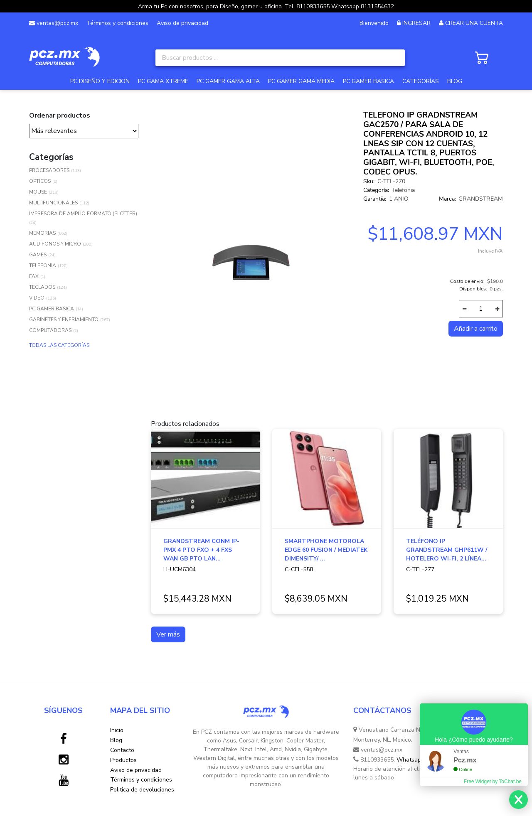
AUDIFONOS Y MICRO (55, 244)
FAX (34, 276)
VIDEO (36, 298)
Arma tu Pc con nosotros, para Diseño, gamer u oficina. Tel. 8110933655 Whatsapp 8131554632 (266, 6)
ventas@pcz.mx (53, 23)
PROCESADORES (49, 170)
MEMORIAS (42, 233)
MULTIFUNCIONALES (53, 202)
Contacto (122, 750)
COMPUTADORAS (50, 330)
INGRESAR (416, 23)
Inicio (116, 730)
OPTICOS (40, 181)
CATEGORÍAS (420, 81)
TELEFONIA (42, 265)
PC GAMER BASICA (368, 81)
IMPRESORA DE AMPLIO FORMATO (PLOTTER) (83, 213)
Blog (116, 740)
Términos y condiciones (117, 23)
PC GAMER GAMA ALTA (228, 81)
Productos (123, 760)
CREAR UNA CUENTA (474, 23)
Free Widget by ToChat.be (493, 781)
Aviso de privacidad (182, 23)
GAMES (38, 254)
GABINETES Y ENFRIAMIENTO (64, 319)
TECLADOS (42, 287)
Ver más (168, 634)
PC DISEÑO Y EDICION (100, 81)
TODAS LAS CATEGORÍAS (59, 345)
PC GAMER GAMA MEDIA (301, 81)
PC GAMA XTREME (163, 81)
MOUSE (38, 192)
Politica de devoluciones (142, 790)
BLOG (454, 81)
